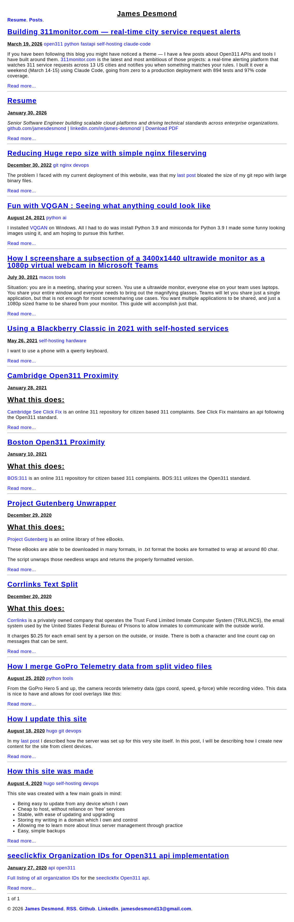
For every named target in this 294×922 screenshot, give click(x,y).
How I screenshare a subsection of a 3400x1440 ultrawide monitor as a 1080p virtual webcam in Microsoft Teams (136, 262)
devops (81, 165)
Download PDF (162, 128)
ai (65, 217)
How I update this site (47, 719)
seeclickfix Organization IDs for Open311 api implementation (118, 856)
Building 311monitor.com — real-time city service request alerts (123, 32)
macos (46, 277)
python (71, 44)
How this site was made (50, 771)
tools (60, 277)
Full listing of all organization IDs (43, 878)
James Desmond (147, 14)
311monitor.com (78, 59)
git (55, 165)
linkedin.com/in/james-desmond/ (105, 128)
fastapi (88, 44)
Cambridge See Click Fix (34, 412)
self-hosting (109, 44)
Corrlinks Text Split (42, 584)
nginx (66, 165)
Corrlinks (17, 620)
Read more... (21, 86)
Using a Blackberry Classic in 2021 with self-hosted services (118, 328)
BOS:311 (17, 478)
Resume (21, 101)
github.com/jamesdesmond (36, 128)
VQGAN (39, 227)
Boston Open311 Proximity (56, 442)
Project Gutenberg (27, 539)
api (51, 867)
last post (186, 175)
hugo (51, 731)
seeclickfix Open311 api (122, 878)
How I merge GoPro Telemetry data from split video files (109, 666)
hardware (76, 340)
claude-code (137, 44)
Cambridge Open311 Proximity (63, 376)
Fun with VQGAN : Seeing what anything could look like (109, 206)
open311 (53, 44)
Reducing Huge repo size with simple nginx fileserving (107, 153)
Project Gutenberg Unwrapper (61, 503)
